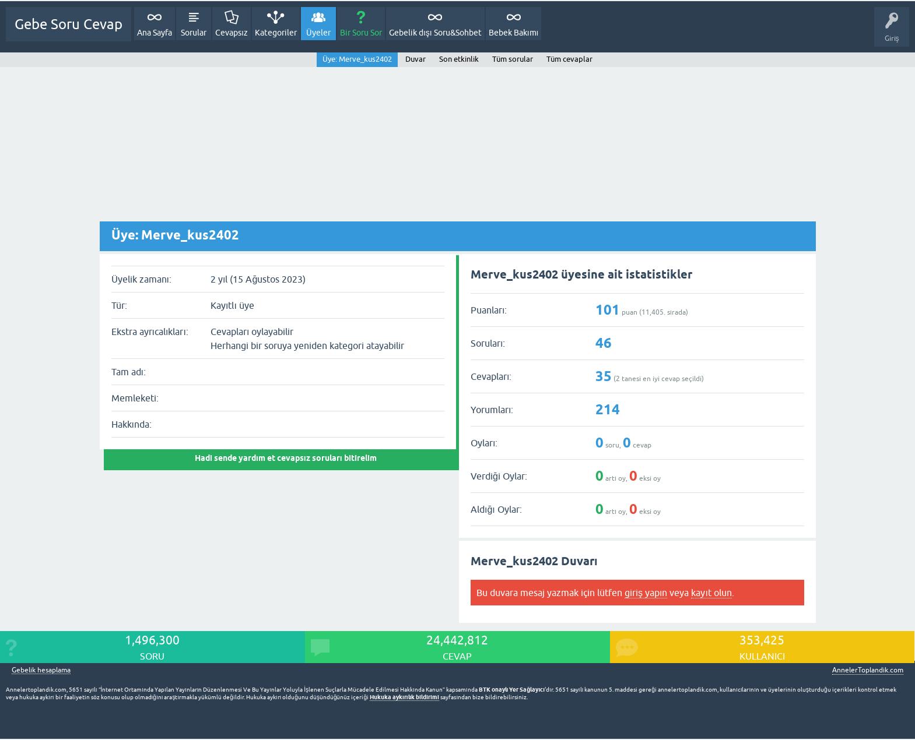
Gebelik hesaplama (41, 670)
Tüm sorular (512, 59)
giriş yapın (646, 592)
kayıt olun (711, 592)
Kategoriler (276, 32)
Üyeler (318, 32)
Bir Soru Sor (361, 32)
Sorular (193, 32)
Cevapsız (231, 32)
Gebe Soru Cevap (68, 24)
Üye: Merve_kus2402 (357, 59)
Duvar (415, 59)
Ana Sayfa (154, 32)
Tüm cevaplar (569, 59)
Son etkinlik (459, 59)
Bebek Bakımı (514, 32)
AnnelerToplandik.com (867, 670)
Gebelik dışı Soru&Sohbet (435, 32)
